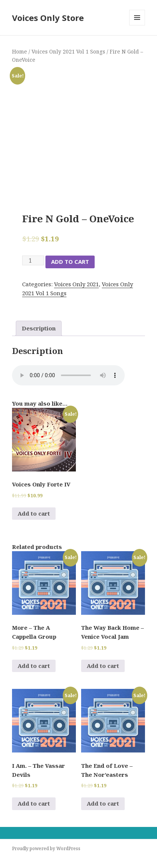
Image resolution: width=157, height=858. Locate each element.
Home (19, 51)
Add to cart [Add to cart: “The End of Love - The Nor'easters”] (103, 803)
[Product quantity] (33, 260)
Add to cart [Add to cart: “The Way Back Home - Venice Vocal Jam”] (103, 665)
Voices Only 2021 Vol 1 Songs (68, 51)
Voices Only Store (48, 17)
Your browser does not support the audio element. (68, 375)
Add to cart (70, 261)
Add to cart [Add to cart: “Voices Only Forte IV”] (34, 513)
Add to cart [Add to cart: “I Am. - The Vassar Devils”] (34, 803)
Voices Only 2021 (76, 284)
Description (39, 328)
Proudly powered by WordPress (46, 848)
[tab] (39, 328)
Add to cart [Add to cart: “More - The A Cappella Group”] (34, 665)
